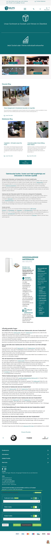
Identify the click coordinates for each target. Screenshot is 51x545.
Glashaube (19, 219)
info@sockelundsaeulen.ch (8, 491)
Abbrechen (5, 533)
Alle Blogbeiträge (25, 171)
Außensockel (36, 390)
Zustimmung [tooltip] (38, 501)
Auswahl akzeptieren (26, 533)
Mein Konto (4, 471)
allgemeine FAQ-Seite (28, 434)
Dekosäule (10, 207)
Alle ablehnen (17, 533)
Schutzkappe (11, 219)
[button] (21, 510)
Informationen (5, 463)
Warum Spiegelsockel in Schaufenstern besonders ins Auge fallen (19, 116)
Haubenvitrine (29, 341)
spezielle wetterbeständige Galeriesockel (28, 386)
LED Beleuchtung (28, 219)
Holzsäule (34, 224)
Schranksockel (11, 222)
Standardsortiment (9, 209)
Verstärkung (7, 380)
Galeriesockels (17, 341)
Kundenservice (5, 459)
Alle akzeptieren (36, 533)
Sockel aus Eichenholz (11, 194)
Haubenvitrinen (31, 357)
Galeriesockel (39, 191)
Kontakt (4, 480)
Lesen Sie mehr (8, 124)
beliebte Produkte (6, 467)
